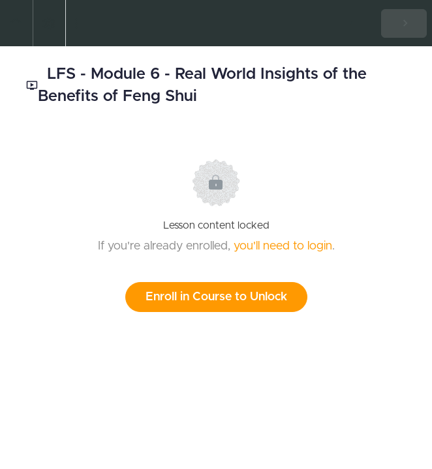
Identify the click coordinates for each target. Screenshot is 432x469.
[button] (16, 23)
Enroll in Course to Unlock (216, 297)
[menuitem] (49, 23)
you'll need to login (283, 246)
